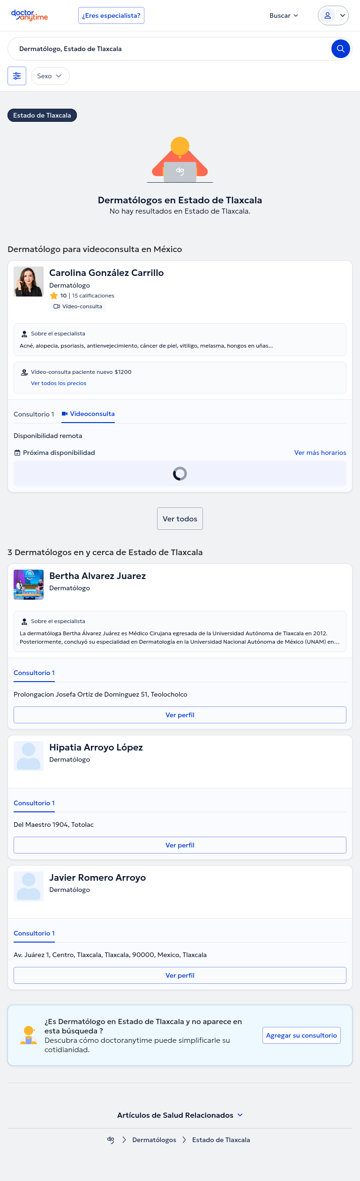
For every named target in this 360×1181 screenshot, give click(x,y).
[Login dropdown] (333, 15)
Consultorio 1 (34, 414)
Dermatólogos (154, 1140)
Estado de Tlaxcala (42, 115)
